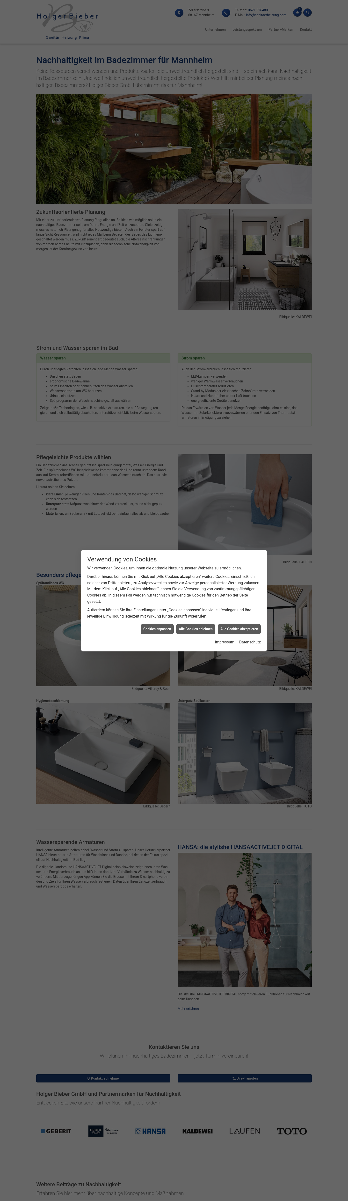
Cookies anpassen (157, 629)
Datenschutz (250, 642)
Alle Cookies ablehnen (196, 629)
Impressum (224, 642)
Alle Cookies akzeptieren (239, 629)
